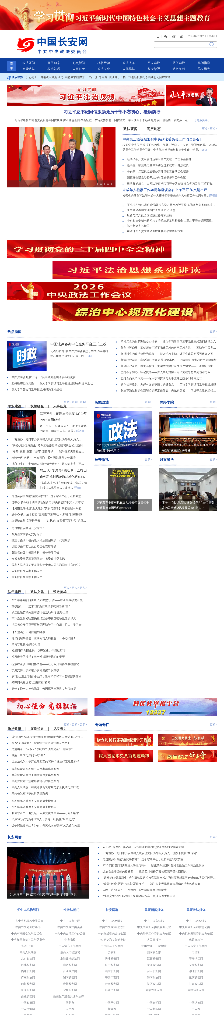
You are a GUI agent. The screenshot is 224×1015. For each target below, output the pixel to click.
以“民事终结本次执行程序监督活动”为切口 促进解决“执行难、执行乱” (48, 691)
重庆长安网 (196, 932)
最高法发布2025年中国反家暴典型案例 (35, 723)
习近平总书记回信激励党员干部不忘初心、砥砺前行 (112, 105)
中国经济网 (70, 976)
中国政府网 (28, 957)
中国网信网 (112, 957)
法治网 (112, 994)
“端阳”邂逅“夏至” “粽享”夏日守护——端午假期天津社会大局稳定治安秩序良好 (49, 406)
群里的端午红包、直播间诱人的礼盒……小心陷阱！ (44, 593)
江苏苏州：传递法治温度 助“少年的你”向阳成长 (55, 70)
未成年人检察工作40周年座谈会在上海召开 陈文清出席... (166, 184)
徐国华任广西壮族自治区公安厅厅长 (34, 501)
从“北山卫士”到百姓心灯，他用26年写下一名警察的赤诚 (46, 631)
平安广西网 (112, 932)
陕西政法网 (154, 938)
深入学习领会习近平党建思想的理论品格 (37, 343)
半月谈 (196, 976)
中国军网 (154, 976)
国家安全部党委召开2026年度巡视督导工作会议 (156, 171)
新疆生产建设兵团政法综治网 (71, 950)
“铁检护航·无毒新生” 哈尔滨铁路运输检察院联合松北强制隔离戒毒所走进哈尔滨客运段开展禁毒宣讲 (49, 399)
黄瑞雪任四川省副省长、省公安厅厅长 (35, 507)
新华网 (112, 963)
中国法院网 (196, 994)
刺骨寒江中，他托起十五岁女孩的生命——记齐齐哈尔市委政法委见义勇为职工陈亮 (48, 768)
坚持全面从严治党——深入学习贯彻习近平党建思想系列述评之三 (161, 332)
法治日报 (28, 988)
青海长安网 (28, 944)
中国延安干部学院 (196, 900)
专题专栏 (102, 679)
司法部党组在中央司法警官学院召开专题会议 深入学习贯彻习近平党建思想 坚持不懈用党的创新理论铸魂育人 (172, 177)
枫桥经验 (103, 56)
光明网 (70, 969)
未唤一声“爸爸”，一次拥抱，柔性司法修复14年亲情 (44, 412)
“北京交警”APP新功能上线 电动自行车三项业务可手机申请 (139, 850)
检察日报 (112, 988)
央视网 (28, 969)
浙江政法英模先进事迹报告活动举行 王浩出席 (40, 567)
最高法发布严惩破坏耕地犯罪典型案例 (35, 736)
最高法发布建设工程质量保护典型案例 (35, 729)
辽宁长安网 (112, 919)
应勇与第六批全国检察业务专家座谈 (149, 209)
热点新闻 (78, 56)
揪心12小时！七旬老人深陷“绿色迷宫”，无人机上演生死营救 (49, 418)
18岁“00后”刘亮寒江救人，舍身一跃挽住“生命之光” (43, 774)
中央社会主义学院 (112, 900)
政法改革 (128, 56)
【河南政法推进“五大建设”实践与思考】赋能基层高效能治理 (49, 462)
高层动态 (53, 56)
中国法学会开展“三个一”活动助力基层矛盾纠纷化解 (44, 331)
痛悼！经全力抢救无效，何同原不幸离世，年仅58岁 (44, 643)
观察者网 (112, 982)
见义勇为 (204, 62)
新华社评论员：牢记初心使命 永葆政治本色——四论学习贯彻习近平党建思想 (169, 314)
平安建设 (154, 56)
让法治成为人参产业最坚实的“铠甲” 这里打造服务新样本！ (48, 716)
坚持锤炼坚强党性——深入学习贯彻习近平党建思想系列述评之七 (52, 337)
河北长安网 (28, 919)
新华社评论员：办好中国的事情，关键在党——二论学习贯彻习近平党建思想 (168, 338)
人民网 (70, 963)
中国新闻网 (154, 963)
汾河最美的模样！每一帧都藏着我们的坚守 (38, 611)
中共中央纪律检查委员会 (28, 875)
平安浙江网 (196, 913)
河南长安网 (154, 925)
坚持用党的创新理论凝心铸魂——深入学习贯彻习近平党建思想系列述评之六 (168, 295)
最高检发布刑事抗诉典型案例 (30, 748)
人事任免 (78, 62)
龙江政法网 (154, 919)
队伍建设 (179, 56)
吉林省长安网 (196, 944)
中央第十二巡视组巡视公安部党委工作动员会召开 (158, 165)
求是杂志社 (196, 894)
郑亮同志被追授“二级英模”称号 (31, 637)
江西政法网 (70, 925)
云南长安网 (112, 938)
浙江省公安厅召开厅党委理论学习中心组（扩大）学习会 (47, 579)
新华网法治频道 (154, 1001)
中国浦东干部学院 (70, 900)
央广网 (196, 969)
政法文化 (103, 62)
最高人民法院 (28, 906)
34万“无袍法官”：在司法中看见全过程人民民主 (41, 697)
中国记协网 (196, 957)
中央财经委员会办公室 (112, 887)
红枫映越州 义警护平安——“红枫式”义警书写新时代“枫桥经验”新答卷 (49, 475)
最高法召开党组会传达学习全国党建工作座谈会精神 (159, 153)
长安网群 (15, 792)
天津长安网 (112, 913)
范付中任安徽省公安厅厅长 (28, 482)
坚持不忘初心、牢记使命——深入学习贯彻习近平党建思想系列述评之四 (165, 326)
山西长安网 (70, 919)
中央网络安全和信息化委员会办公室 (201, 881)
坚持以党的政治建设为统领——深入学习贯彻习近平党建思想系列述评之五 (167, 308)
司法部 (196, 906)
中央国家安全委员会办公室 (154, 881)
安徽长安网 (196, 919)
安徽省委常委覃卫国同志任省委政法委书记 (38, 513)
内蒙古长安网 (154, 944)
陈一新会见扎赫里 (138, 219)
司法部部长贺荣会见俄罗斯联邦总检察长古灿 (155, 224)
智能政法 (28, 62)
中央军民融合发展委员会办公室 (30, 887)
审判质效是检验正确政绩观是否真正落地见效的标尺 (44, 573)
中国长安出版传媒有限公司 (28, 994)
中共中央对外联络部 (28, 881)
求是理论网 (70, 982)
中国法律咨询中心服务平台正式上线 (78, 298)
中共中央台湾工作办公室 (70, 887)
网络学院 (167, 356)
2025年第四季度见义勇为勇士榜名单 (34, 761)
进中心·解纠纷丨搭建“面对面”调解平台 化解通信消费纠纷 (47, 469)
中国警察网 (28, 1001)
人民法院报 (70, 988)
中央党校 (70, 894)
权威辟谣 (53, 62)
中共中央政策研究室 (112, 881)
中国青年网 (28, 976)
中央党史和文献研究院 (112, 894)
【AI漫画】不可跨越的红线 (28, 586)
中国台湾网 (28, 963)
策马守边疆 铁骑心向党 (26, 599)
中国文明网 (154, 957)
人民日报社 (154, 894)
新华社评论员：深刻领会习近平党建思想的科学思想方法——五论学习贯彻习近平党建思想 (169, 302)
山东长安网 (112, 925)
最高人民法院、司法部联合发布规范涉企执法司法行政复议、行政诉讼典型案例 (48, 742)
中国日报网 (112, 969)
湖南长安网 (70, 932)
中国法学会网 (154, 994)
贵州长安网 (70, 938)
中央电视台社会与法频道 (112, 1001)
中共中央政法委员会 (70, 881)
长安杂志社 (196, 988)
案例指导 (204, 56)
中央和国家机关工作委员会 (28, 894)
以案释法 (128, 62)
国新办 (70, 957)
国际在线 (154, 969)
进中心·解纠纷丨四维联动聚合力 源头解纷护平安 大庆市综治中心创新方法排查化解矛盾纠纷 (49, 456)
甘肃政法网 (196, 938)
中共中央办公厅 (70, 875)
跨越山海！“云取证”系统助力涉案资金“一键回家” (42, 704)
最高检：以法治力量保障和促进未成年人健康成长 (158, 159)
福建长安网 (28, 925)
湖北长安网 (196, 925)
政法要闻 (28, 56)
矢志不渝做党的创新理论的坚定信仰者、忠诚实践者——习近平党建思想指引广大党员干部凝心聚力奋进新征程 (169, 344)
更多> (205, 121)
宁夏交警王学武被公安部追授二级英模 (35, 625)
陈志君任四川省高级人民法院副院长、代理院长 (41, 494)
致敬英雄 (179, 62)
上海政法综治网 (70, 913)
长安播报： (16, 70)
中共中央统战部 (196, 875)
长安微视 (154, 62)
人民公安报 (154, 988)
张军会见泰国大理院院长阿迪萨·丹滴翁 (151, 203)
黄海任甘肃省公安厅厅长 (27, 488)
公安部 (112, 906)
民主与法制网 (70, 1001)
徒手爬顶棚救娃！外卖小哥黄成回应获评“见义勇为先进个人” (48, 780)
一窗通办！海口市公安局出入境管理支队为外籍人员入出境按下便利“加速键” (49, 393)
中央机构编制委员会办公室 (196, 887)
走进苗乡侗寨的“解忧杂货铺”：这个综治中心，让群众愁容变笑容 (49, 450)
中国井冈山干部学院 (154, 900)
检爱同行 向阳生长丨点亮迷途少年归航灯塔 (38, 605)
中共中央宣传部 (154, 875)
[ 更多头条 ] (202, 113)
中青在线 (112, 976)
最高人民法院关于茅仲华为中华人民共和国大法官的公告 (47, 519)
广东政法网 (28, 932)
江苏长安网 (154, 913)
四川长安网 (28, 938)
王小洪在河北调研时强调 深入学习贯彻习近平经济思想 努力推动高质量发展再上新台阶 (172, 198)
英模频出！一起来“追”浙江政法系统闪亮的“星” (41, 561)
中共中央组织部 (112, 875)
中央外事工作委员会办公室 (154, 887)
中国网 (196, 963)
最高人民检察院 (70, 906)
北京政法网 (28, 913)
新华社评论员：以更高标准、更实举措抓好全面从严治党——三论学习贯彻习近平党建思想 (169, 320)
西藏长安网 (28, 950)
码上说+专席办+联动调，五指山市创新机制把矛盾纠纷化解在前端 (129, 70)
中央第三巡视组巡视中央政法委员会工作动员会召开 (162, 133)
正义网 (70, 994)
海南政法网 (154, 932)
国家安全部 (154, 906)
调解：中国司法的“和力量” (28, 710)
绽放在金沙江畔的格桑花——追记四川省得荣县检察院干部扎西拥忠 (49, 618)
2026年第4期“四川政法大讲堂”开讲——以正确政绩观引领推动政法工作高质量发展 (49, 554)
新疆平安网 (112, 944)
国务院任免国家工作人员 (27, 525)
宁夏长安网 (70, 944)
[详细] (204, 143)
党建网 (28, 982)
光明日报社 (28, 900)
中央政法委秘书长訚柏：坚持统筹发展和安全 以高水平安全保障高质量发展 (172, 214)
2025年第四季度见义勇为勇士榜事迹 (34, 755)
